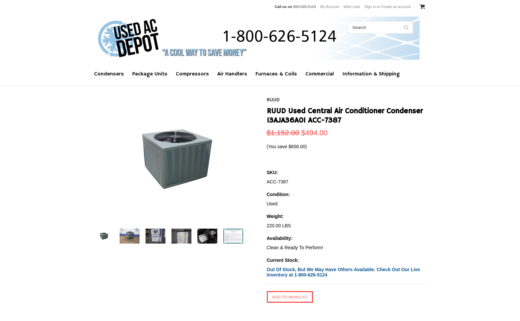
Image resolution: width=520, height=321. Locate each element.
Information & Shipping (371, 74)
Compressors (192, 74)
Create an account (396, 7)
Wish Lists (352, 7)
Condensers (109, 74)
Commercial (319, 74)
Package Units (149, 74)
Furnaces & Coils (276, 74)
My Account (329, 7)
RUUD (273, 100)
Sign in (370, 7)
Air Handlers (232, 74)
